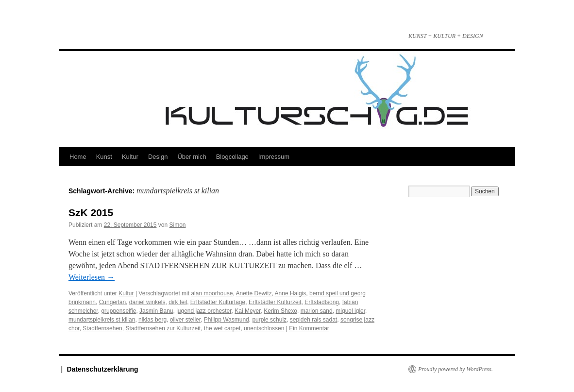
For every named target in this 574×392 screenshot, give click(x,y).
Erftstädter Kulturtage (217, 302)
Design (158, 156)
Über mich (191, 156)
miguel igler (350, 310)
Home (77, 156)
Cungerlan (112, 302)
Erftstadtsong (321, 302)
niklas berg (152, 319)
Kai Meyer (247, 310)
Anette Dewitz (254, 293)
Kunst (104, 156)
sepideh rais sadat (313, 319)
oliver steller (185, 319)
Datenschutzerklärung (102, 369)
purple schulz (269, 319)
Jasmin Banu (156, 310)
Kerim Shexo (280, 310)
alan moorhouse (212, 293)
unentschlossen (264, 328)
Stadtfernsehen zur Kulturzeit (163, 328)
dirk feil (178, 302)
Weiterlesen (91, 277)
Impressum (273, 156)
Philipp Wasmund (226, 319)
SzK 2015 (90, 212)
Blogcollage (232, 156)
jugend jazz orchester (203, 310)
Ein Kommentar (309, 328)
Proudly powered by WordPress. (455, 369)
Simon (177, 225)
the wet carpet (222, 328)
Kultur (130, 156)
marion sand (317, 310)
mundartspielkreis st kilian (101, 319)
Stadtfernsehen (102, 328)
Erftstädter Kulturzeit (275, 302)
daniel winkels (147, 302)
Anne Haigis (290, 293)
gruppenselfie (118, 310)
